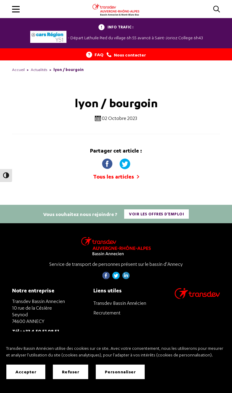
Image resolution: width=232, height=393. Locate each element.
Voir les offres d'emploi (156, 214)
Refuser (70, 371)
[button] (16, 9)
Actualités (39, 69)
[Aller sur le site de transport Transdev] (197, 297)
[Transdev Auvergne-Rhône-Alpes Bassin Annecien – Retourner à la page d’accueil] (116, 246)
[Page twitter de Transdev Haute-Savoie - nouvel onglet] (116, 277)
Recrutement (107, 312)
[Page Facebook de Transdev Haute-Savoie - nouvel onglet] (106, 277)
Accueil (18, 69)
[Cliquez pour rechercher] (216, 9)
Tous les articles (116, 176)
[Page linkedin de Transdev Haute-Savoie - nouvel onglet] (126, 277)
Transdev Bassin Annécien (119, 303)
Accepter (25, 371)
